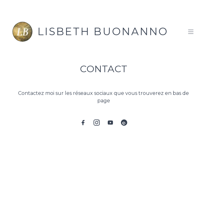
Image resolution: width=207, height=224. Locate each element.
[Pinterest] (124, 122)
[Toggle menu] (191, 31)
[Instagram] (97, 122)
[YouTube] (110, 122)
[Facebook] (83, 122)
